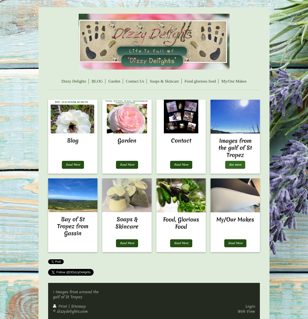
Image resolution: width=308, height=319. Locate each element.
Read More (73, 165)
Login (250, 306)
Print (60, 306)
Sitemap (78, 306)
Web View (246, 311)
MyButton (72, 243)
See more (235, 165)
